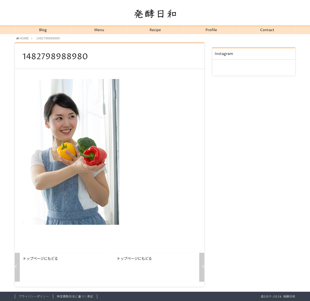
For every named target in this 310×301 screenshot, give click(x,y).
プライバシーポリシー (34, 296)
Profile (211, 30)
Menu (99, 30)
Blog (43, 30)
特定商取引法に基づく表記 (75, 296)
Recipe (155, 30)
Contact (267, 30)
